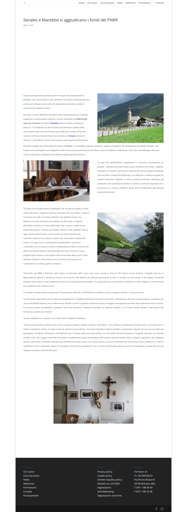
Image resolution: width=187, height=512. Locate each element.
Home (82, 3)
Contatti (160, 3)
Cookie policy (104, 475)
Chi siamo (92, 3)
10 (103, 417)
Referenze (131, 3)
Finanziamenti (31, 495)
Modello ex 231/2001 (108, 483)
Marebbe (54, 123)
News (120, 3)
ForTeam (27, 99)
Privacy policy (104, 471)
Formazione (144, 3)
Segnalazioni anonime (109, 495)
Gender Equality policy (109, 479)
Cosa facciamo (107, 3)
